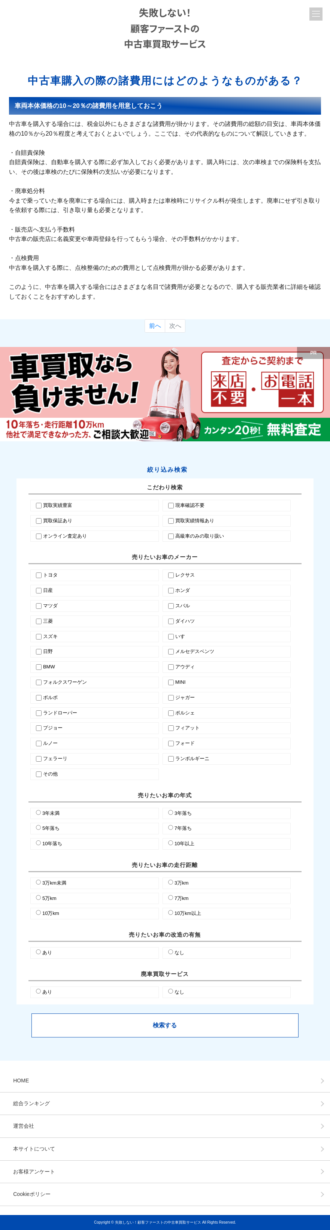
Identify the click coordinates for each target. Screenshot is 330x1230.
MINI (180, 682)
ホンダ (182, 590)
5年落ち (51, 828)
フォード (185, 743)
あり (47, 952)
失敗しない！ (165, 27)
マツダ (50, 605)
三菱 (48, 621)
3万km (182, 883)
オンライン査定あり (65, 536)
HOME (21, 1081)
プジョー (53, 728)
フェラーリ (55, 758)
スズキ (50, 636)
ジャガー (185, 697)
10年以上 (184, 843)
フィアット (187, 728)
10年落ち (52, 843)
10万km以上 (188, 913)
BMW (49, 667)
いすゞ (182, 636)
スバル (182, 605)
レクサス (185, 575)
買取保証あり (57, 520)
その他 (50, 774)
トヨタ (50, 575)
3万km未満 (54, 883)
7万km (182, 898)
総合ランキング (31, 1103)
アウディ (185, 667)
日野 (48, 651)
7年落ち (183, 828)
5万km (49, 898)
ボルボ (50, 697)
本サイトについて (34, 1149)
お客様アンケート (34, 1172)
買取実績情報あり (194, 520)
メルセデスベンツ (194, 651)
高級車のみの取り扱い (199, 536)
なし (179, 952)
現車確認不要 (190, 505)
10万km (50, 913)
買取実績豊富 (57, 505)
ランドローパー (60, 713)
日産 (48, 590)
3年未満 (51, 813)
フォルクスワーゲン (65, 682)
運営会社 (23, 1126)
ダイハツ (185, 621)
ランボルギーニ (192, 758)
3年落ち (183, 813)
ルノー (50, 743)
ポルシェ (185, 713)
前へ (155, 326)
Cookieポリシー (32, 1194)
